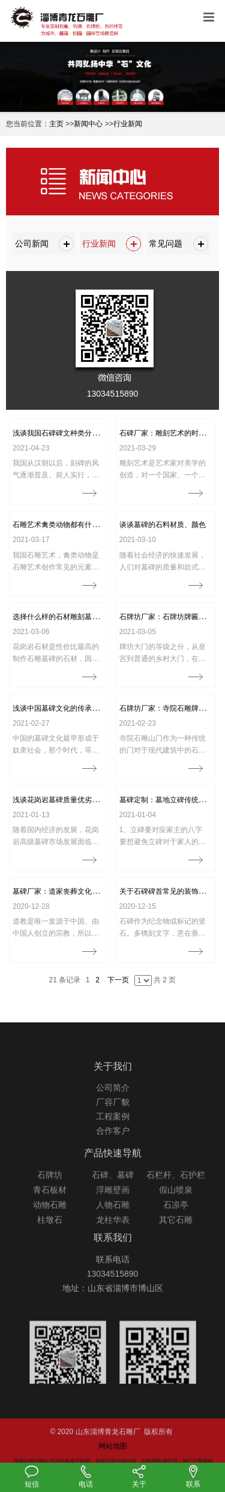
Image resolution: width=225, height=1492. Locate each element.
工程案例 (113, 1144)
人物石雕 (113, 1233)
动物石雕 (50, 1233)
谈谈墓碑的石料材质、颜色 (162, 524)
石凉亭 (175, 1233)
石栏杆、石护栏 (175, 1203)
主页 (56, 124)
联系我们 (113, 1259)
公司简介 (113, 1115)
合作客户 (113, 1159)
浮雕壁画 (113, 1218)
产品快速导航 (113, 1182)
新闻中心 (88, 124)
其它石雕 (176, 1248)
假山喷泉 (176, 1218)
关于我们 (113, 1094)
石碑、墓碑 (113, 1203)
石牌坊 (49, 1203)
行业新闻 (127, 124)
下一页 (118, 980)
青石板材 (50, 1218)
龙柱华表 (113, 1248)
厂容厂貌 (113, 1130)
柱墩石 (49, 1248)
